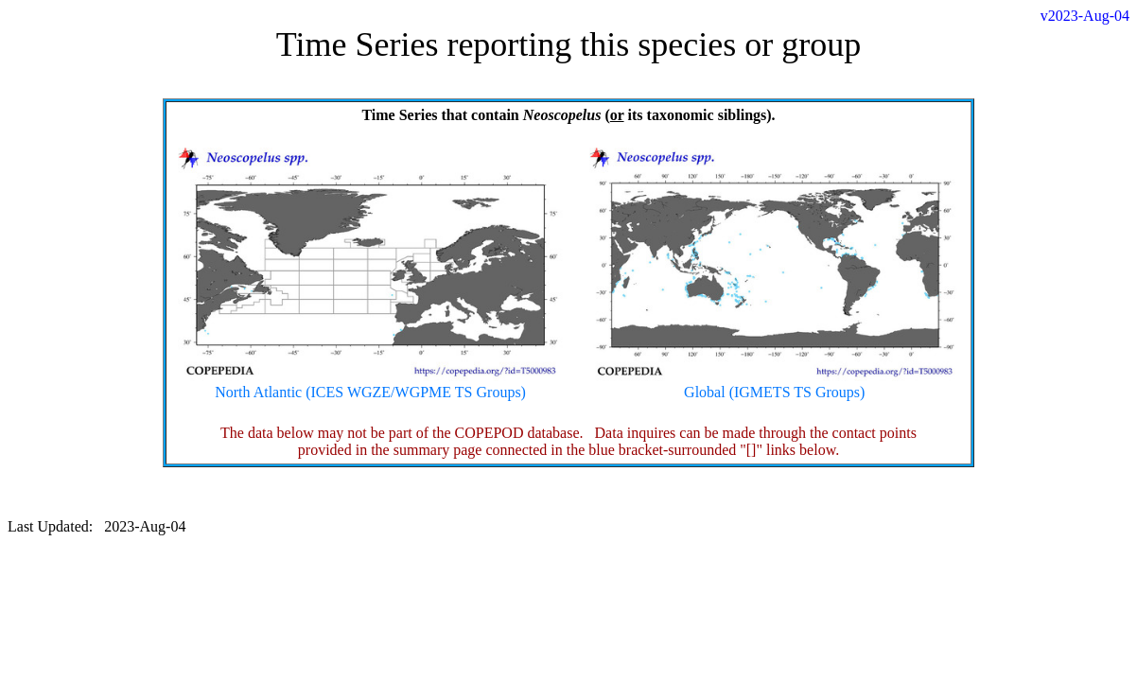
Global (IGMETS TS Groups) (774, 385)
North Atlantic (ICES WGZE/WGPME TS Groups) (371, 385)
